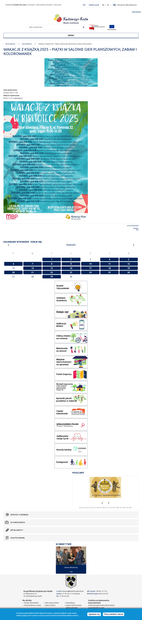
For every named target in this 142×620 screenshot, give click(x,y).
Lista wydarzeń (27, 44)
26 (128, 272)
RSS (84, 5)
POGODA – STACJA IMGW (37, 5)
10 (90, 264)
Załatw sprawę (17, 538)
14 (32, 268)
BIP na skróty (16, 530)
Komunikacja (70, 603)
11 (109, 264)
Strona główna (10, 44)
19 (128, 268)
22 (51, 272)
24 (90, 272)
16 (71, 268)
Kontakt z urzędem (19, 515)
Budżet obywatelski (31, 603)
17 (90, 268)
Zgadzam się (94, 614)
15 (51, 268)
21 (32, 272)
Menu (71, 35)
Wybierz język (94, 5)
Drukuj (136, 228)
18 (109, 268)
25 (109, 272)
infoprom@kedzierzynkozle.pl (73, 591)
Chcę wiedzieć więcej (113, 614)
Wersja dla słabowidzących (127, 5)
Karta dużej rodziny (52, 603)
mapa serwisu (136, 12)
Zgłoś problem (50, 605)
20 (13, 272)
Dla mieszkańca (17, 522)
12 (128, 264)
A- (108, 5)
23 (71, 272)
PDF (137, 230)
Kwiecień (71, 244)
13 (113, 507)
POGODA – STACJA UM (53, 5)
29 (51, 276)
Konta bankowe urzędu (32, 605)
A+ (103, 5)
